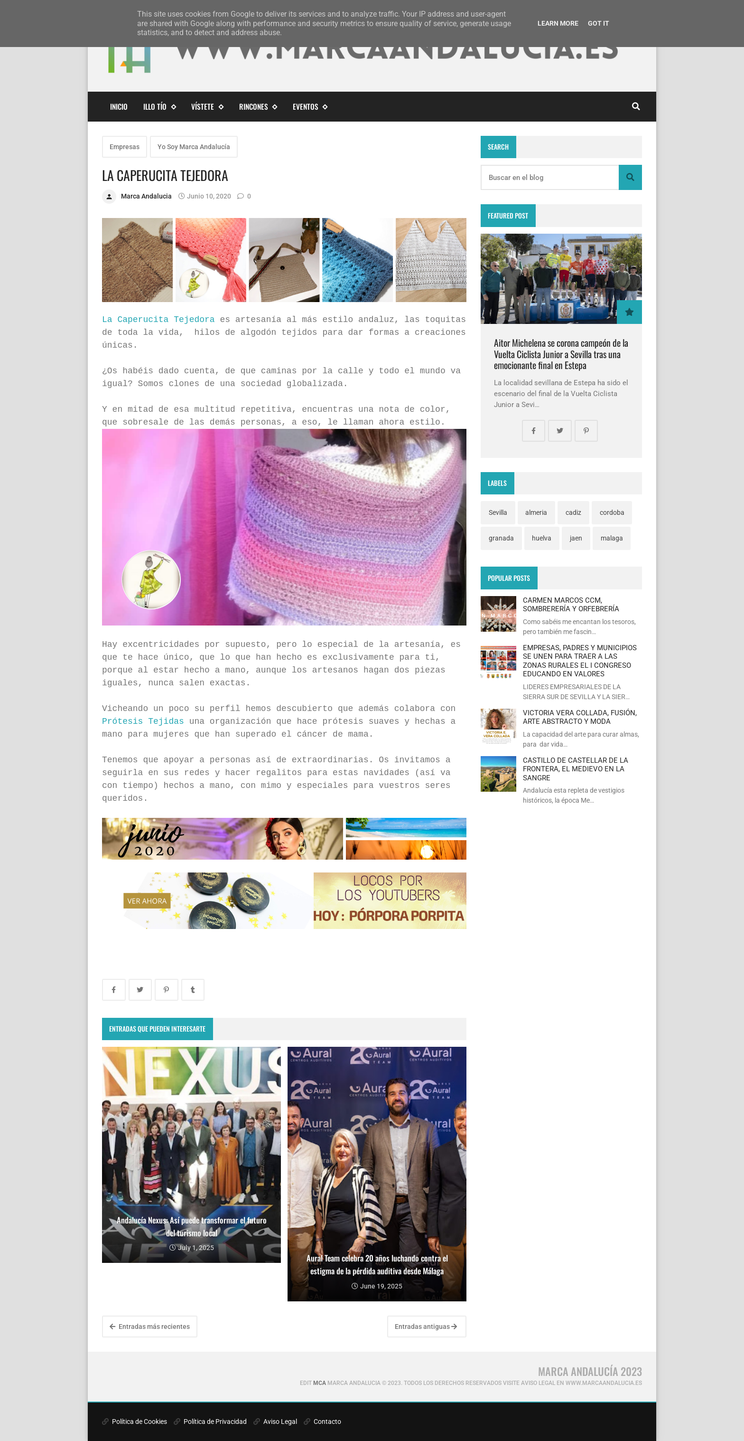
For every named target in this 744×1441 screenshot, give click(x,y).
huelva (541, 538)
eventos (310, 106)
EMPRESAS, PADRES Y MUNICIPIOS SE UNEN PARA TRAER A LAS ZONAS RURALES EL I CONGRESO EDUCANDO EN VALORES (580, 661)
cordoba (612, 512)
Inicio (119, 106)
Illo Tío (159, 106)
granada (501, 538)
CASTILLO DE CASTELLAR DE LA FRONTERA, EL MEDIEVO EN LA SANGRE (575, 769)
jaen (576, 538)
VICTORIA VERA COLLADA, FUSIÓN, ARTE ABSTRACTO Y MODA (580, 717)
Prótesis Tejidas (143, 721)
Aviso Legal (275, 1421)
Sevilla (498, 512)
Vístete (207, 106)
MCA (319, 1383)
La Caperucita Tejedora (158, 319)
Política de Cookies (134, 1421)
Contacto (322, 1421)
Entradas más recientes (150, 1326)
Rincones (258, 106)
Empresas (125, 147)
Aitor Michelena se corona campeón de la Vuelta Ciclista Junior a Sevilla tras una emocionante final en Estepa (561, 354)
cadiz (573, 512)
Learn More (558, 23)
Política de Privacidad (210, 1421)
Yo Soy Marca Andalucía (194, 147)
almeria (536, 512)
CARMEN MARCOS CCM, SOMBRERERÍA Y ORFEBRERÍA (571, 604)
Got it (598, 23)
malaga (612, 538)
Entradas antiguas (426, 1326)
